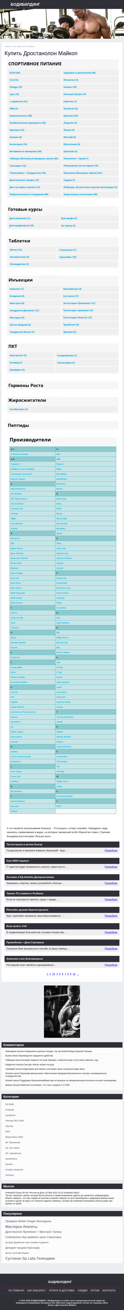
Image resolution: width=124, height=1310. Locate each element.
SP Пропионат (12, 1142)
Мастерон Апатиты (21, 1227)
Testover (9, 1175)
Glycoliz (9, 1126)
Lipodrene (10, 1115)
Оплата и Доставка (62, 1290)
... (78, 974)
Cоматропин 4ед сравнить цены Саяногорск (33, 1237)
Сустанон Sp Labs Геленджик (30, 1258)
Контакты (108, 1290)
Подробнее (111, 850)
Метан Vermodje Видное (17, 1253)
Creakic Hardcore (14, 1169)
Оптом (95, 1290)
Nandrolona (11, 1158)
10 (74, 974)
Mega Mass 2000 (14, 1137)
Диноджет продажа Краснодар (22, 1247)
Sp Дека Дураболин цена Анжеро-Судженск (27, 1242)
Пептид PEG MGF (14, 1120)
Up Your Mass (12, 1148)
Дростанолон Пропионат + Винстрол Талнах (33, 1231)
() (53, 974)
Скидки (82, 1290)
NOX (7, 1131)
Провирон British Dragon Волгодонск (28, 1221)
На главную (16, 1290)
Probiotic (9, 1109)
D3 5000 (9, 1104)
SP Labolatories (13, 1153)
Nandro (9, 1164)
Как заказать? (36, 1290)
